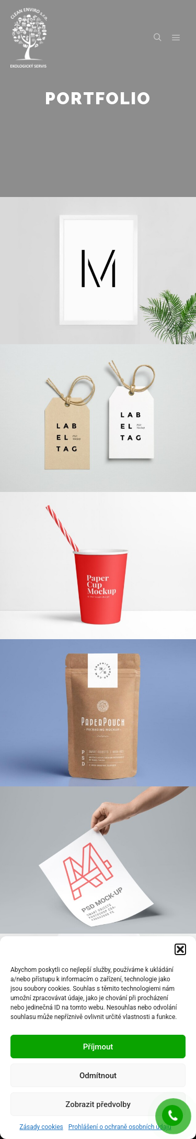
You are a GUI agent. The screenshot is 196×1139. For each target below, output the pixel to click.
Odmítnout (98, 1075)
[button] (180, 949)
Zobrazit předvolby (98, 1104)
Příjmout (98, 1047)
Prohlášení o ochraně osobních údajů (119, 1127)
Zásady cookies (41, 1127)
